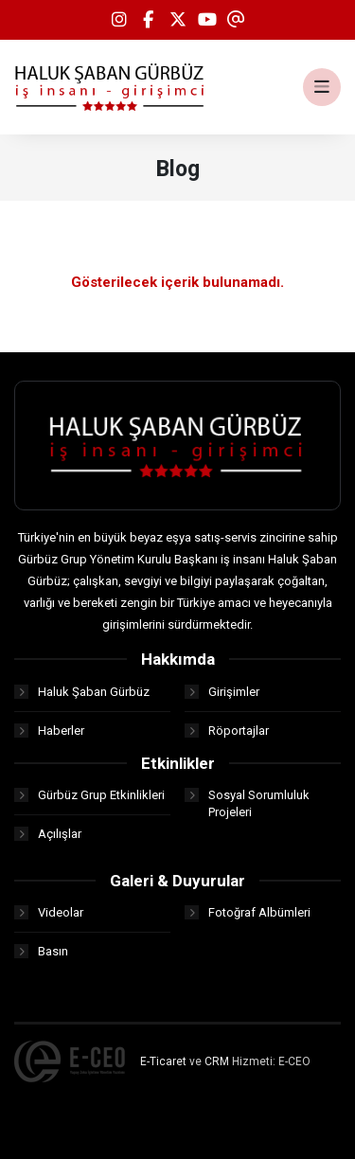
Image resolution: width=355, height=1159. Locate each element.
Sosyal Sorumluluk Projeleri (247, 803)
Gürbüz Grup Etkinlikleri (89, 795)
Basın (41, 951)
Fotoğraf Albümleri (248, 912)
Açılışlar (47, 834)
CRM (216, 1061)
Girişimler (222, 692)
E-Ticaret (163, 1061)
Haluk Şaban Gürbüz (82, 692)
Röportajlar (227, 730)
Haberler (49, 730)
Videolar (48, 912)
